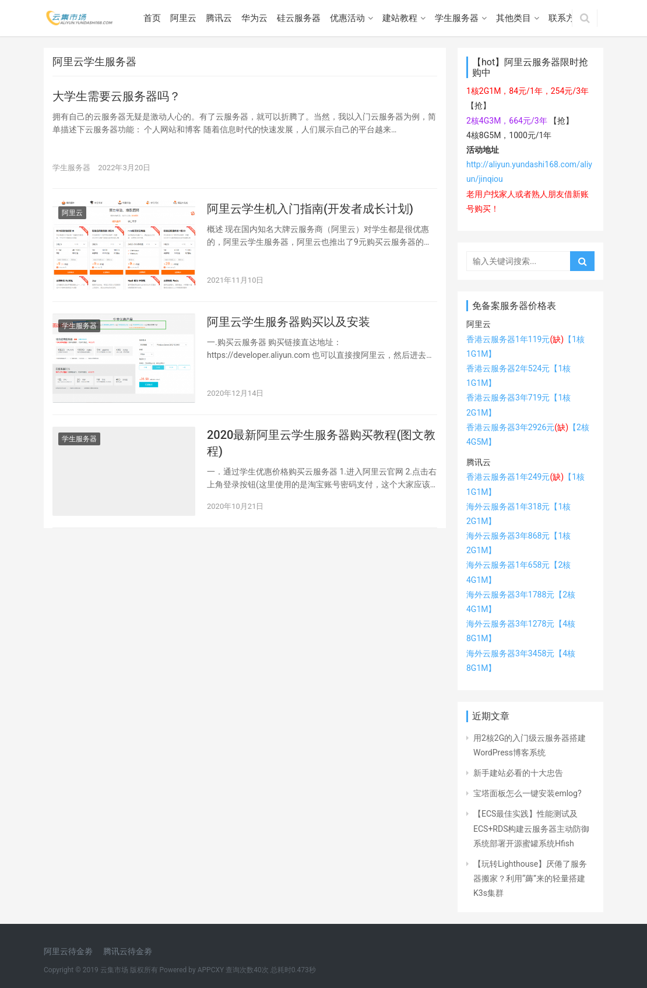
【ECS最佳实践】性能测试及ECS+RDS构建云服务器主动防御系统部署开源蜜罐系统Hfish (531, 828)
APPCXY (211, 970)
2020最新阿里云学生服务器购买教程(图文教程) (321, 443)
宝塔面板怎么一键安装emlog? (527, 793)
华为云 (254, 18)
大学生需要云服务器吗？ (116, 96)
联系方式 (565, 18)
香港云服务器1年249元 (515, 476)
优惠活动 (347, 18)
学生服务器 (457, 18)
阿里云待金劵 (68, 951)
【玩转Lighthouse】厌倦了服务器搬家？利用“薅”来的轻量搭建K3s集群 (530, 878)
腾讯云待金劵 (127, 951)
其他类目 (513, 18)
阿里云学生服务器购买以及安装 (288, 322)
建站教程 (399, 18)
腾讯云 (219, 18)
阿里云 (183, 18)
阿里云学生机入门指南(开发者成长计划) (310, 209)
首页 (152, 18)
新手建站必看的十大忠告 (518, 773)
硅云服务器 (299, 18)
